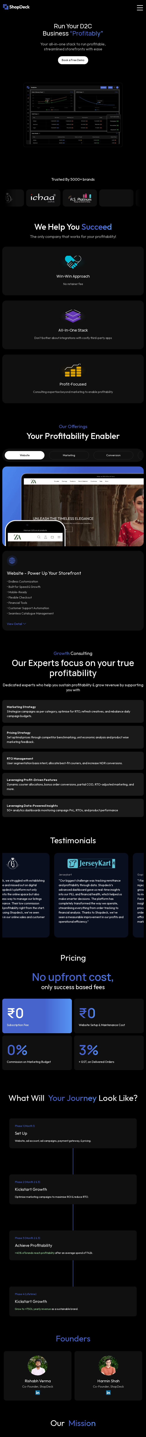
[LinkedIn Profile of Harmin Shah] (108, 1393)
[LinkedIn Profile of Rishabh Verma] (37, 1393)
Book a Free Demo (73, 60)
